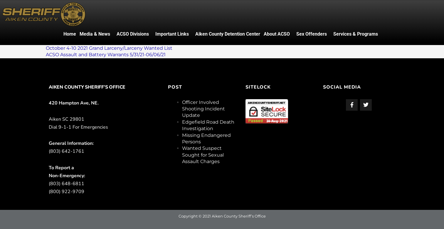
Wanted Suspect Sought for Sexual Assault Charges (203, 154)
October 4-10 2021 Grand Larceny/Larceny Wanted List (109, 48)
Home (69, 34)
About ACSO (277, 34)
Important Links (172, 34)
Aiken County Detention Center (227, 34)
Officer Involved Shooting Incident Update (203, 108)
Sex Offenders (311, 34)
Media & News (95, 34)
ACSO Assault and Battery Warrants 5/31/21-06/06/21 (106, 54)
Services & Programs (355, 34)
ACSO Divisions (133, 34)
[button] (96, 34)
